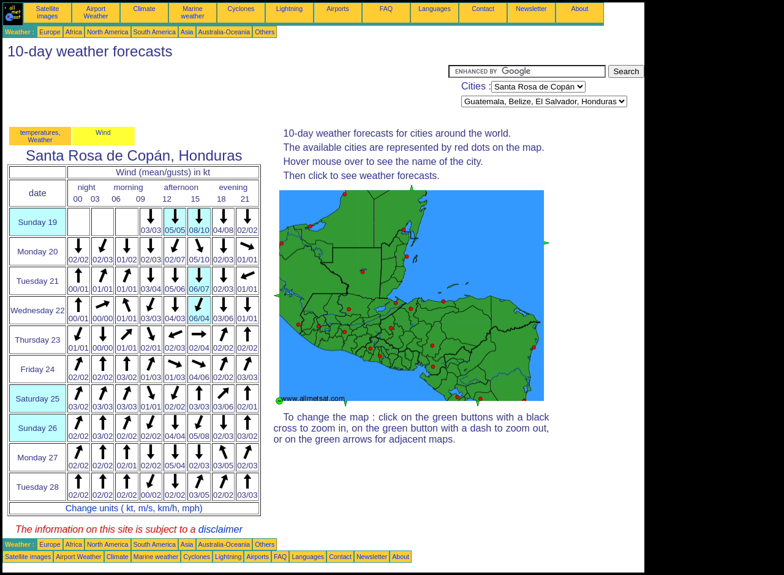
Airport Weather (95, 12)
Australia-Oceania (224, 32)
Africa (74, 32)
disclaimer (220, 529)
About (580, 8)
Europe (49, 32)
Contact (483, 8)
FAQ (386, 8)
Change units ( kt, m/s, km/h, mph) (134, 508)
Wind (103, 132)
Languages (434, 8)
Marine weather (193, 12)
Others (264, 32)
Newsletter (531, 8)
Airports (337, 8)
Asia (187, 32)
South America (155, 32)
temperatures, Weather (40, 136)
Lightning (289, 8)
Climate (144, 8)
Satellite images (47, 12)
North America (108, 32)
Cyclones (241, 8)
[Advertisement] (225, 92)
